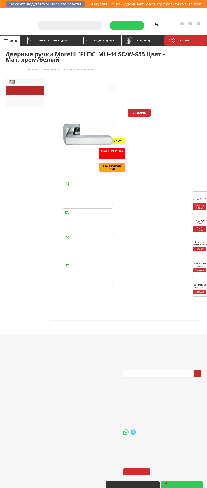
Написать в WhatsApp (85, 279)
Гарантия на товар (57, 354)
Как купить (176, 12)
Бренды (89, 349)
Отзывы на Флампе (128, 12)
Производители (155, 12)
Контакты (193, 12)
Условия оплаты (56, 344)
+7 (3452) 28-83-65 (143, 484)
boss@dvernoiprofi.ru (143, 414)
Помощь (90, 338)
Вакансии (12, 349)
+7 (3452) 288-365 (141, 395)
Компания (14, 338)
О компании (91, 12)
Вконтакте (126, 376)
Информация (55, 338)
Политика (12, 354)
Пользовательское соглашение (57, 361)
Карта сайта (91, 354)
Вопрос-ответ (93, 344)
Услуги (107, 12)
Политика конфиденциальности (141, 348)
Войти (160, 25)
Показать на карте (137, 445)
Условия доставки (57, 349)
